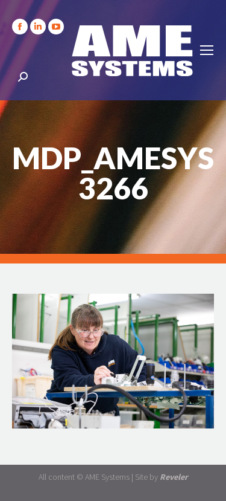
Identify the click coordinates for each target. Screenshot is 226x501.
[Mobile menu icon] (206, 50)
